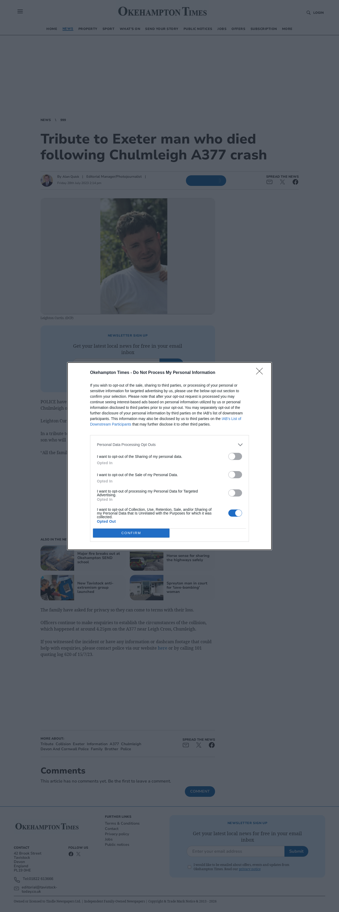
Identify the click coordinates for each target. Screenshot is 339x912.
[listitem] (169, 445)
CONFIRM (131, 533)
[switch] (235, 456)
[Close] (261, 373)
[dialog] (169, 456)
